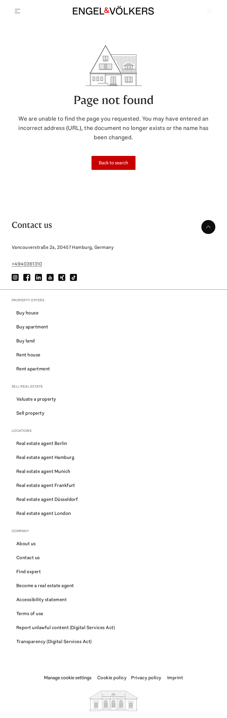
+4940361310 (27, 264)
